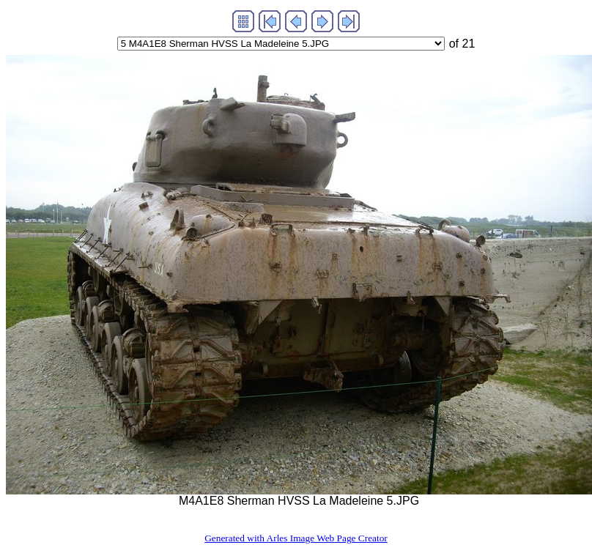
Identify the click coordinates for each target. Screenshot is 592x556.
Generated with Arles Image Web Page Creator (296, 538)
